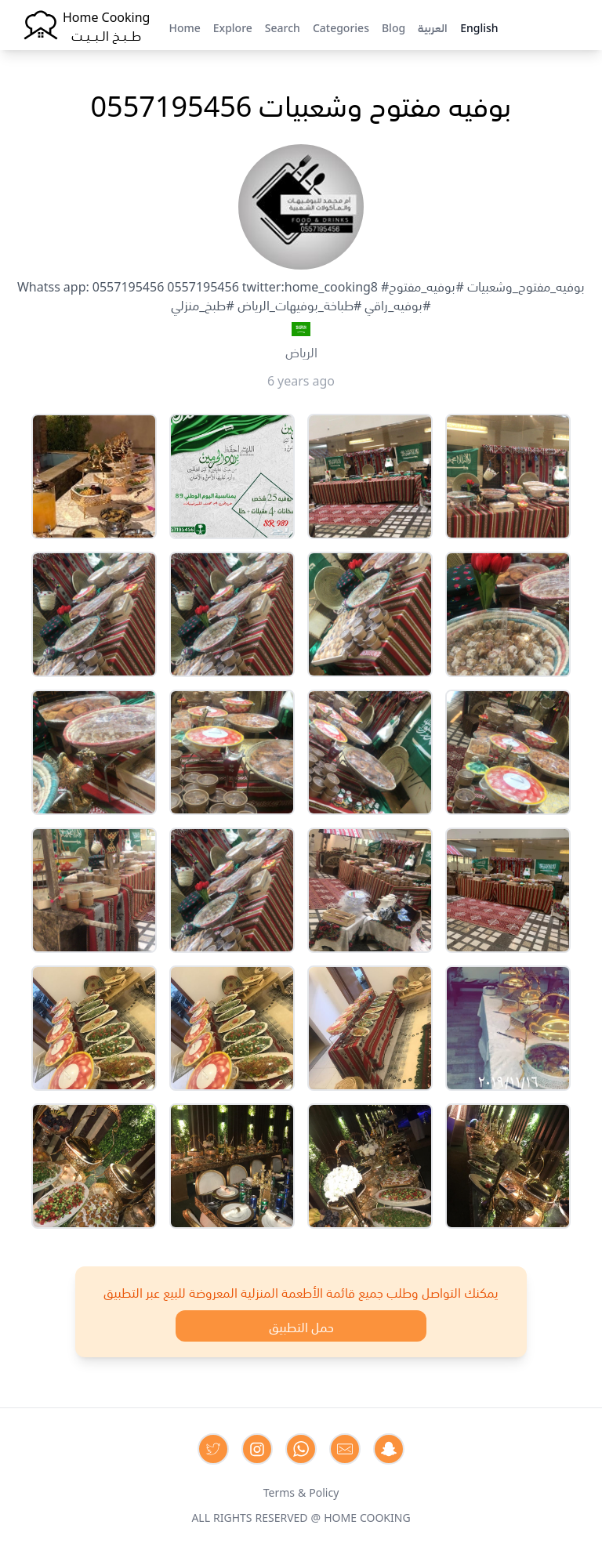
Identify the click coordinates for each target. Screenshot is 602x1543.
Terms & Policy (301, 1491)
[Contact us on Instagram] (257, 1449)
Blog (393, 26)
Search (282, 26)
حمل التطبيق (301, 1325)
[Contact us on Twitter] (213, 1449)
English (479, 26)
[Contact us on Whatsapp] (301, 1449)
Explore (232, 26)
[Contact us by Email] (345, 1449)
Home (184, 26)
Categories (341, 26)
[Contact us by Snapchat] (388, 1449)
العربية (433, 26)
